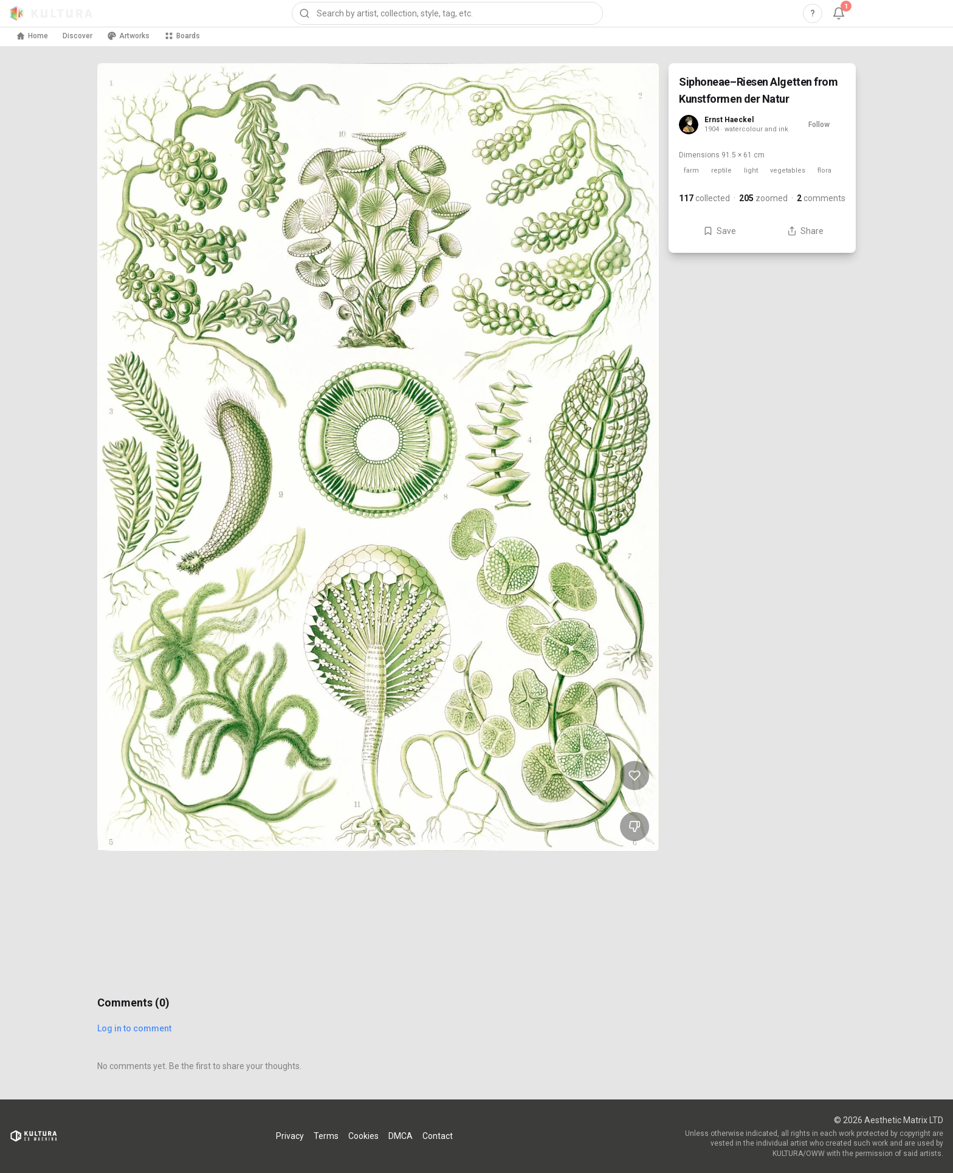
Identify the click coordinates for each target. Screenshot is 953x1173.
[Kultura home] (51, 13)
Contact (437, 1136)
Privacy (290, 1136)
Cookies (363, 1136)
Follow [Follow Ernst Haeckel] (819, 124)
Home (32, 36)
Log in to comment (134, 1028)
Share (805, 231)
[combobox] (447, 13)
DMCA (400, 1136)
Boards (182, 36)
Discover (77, 36)
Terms (326, 1136)
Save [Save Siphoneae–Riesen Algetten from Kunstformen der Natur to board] (719, 231)
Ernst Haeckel (729, 119)
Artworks (128, 36)
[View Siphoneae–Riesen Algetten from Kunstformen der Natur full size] (378, 457)
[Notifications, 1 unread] (838, 13)
